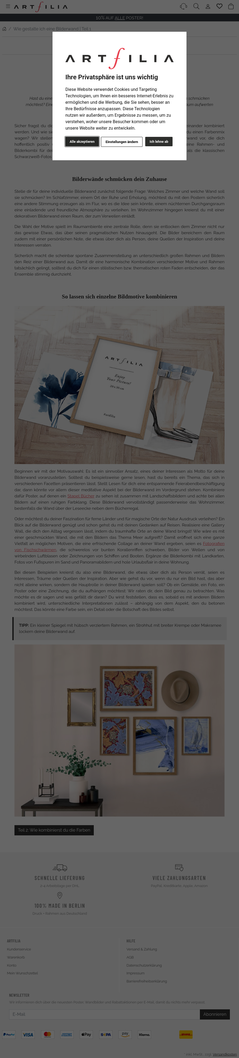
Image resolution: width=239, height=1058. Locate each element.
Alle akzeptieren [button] (82, 142)
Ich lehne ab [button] (159, 142)
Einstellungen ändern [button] (122, 142)
